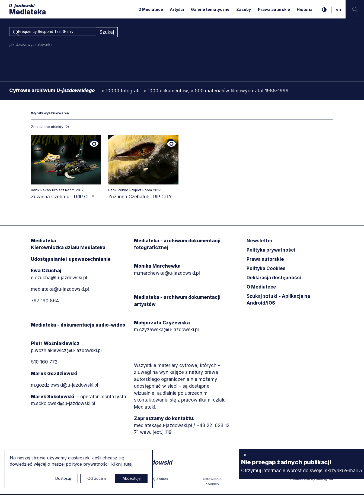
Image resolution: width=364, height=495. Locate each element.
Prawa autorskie (274, 9)
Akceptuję (132, 478)
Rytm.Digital (322, 479)
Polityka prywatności (271, 250)
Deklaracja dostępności (274, 278)
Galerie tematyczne (210, 9)
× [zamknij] (244, 455)
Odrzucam (96, 478)
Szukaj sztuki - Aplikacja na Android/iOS (278, 300)
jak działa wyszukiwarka (31, 45)
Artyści (177, 9)
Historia (304, 9)
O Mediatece (150, 9)
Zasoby (243, 9)
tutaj (128, 464)
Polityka (266, 269)
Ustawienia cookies (212, 482)
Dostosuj (63, 478)
